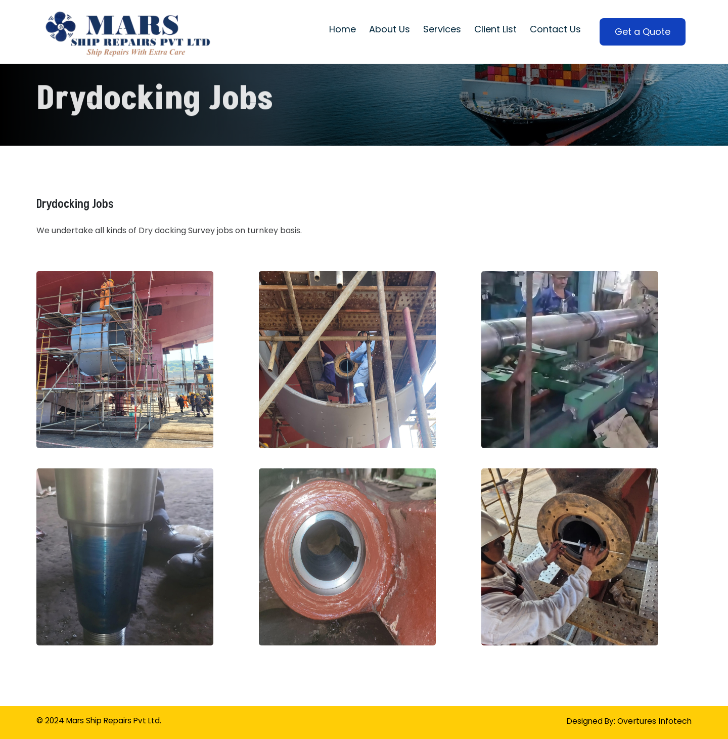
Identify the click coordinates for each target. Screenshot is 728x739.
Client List (495, 29)
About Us (389, 29)
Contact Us (555, 29)
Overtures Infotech (653, 721)
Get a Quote (642, 31)
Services (442, 29)
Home (342, 29)
